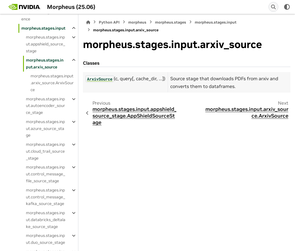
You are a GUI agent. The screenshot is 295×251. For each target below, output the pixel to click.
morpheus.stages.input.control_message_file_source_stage (45, 173)
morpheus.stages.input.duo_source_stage (45, 239)
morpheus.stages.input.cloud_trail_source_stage (45, 151)
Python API (109, 22)
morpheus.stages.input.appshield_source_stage (45, 44)
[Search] (273, 7)
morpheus (137, 22)
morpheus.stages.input (43, 28)
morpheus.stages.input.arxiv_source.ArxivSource (52, 82)
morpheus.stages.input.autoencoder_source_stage (45, 105)
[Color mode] (286, 7)
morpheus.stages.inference (42, 15)
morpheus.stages (170, 22)
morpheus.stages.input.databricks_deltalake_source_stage (45, 219)
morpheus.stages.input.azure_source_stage (45, 128)
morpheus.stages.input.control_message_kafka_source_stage (45, 196)
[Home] (88, 22)
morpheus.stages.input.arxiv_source (44, 64)
